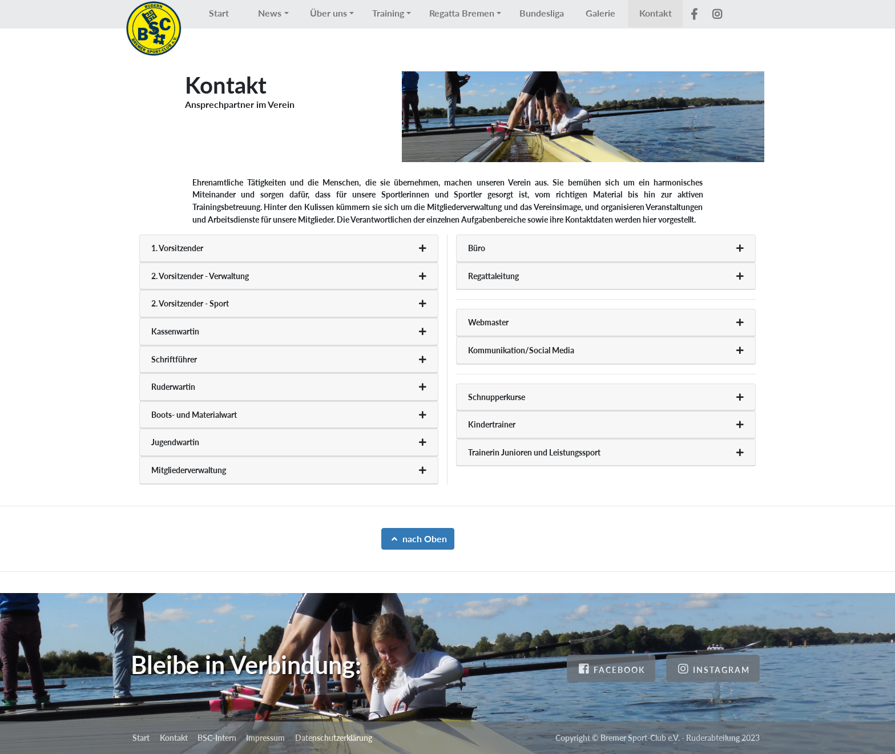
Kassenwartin (175, 331)
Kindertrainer (491, 424)
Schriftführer (174, 359)
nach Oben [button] (418, 538)
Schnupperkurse (496, 397)
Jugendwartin (175, 442)
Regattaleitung (493, 276)
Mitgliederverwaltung (188, 470)
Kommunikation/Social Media (521, 350)
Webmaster (488, 322)
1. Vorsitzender (177, 248)
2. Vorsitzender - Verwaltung (200, 276)
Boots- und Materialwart (194, 415)
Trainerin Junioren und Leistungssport (534, 452)
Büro (476, 248)
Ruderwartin (173, 387)
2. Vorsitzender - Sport (190, 303)
